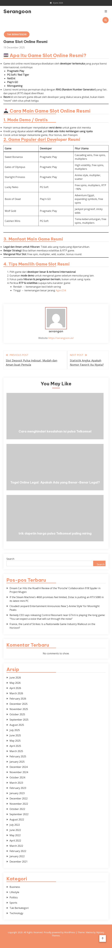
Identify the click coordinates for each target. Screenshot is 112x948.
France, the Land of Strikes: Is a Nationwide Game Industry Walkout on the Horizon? (52, 625)
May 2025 (15, 740)
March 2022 (16, 845)
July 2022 (15, 824)
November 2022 (19, 803)
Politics (14, 897)
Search (10, 559)
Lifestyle (14, 892)
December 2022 (19, 798)
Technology (16, 913)
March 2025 (16, 751)
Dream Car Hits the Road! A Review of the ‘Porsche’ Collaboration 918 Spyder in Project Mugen (55, 590)
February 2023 (18, 788)
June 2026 (15, 677)
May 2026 (15, 683)
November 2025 (19, 709)
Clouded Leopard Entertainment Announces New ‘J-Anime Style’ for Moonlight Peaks (55, 608)
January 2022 (17, 856)
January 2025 (17, 761)
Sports (13, 902)
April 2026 (15, 688)
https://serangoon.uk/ (61, 338)
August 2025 (17, 725)
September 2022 (19, 814)
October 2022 (17, 809)
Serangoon (17, 11)
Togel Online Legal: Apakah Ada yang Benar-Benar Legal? (55, 482)
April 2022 (15, 840)
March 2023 (16, 782)
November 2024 (19, 772)
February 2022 (18, 851)
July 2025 (15, 730)
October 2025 (17, 714)
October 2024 (17, 777)
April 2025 (15, 746)
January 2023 (17, 793)
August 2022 (17, 819)
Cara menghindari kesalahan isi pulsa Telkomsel (55, 431)
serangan (56, 331)
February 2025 (18, 756)
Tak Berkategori (16, 34)
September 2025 (19, 719)
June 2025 (15, 735)
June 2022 (15, 830)
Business (15, 887)
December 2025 (19, 704)
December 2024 (19, 767)
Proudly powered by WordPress (60, 932)
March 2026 (16, 693)
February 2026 (18, 698)
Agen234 (61, 290)
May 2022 (15, 835)
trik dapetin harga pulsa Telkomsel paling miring (55, 533)
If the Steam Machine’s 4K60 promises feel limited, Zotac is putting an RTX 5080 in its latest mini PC (57, 599)
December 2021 (19, 861)
